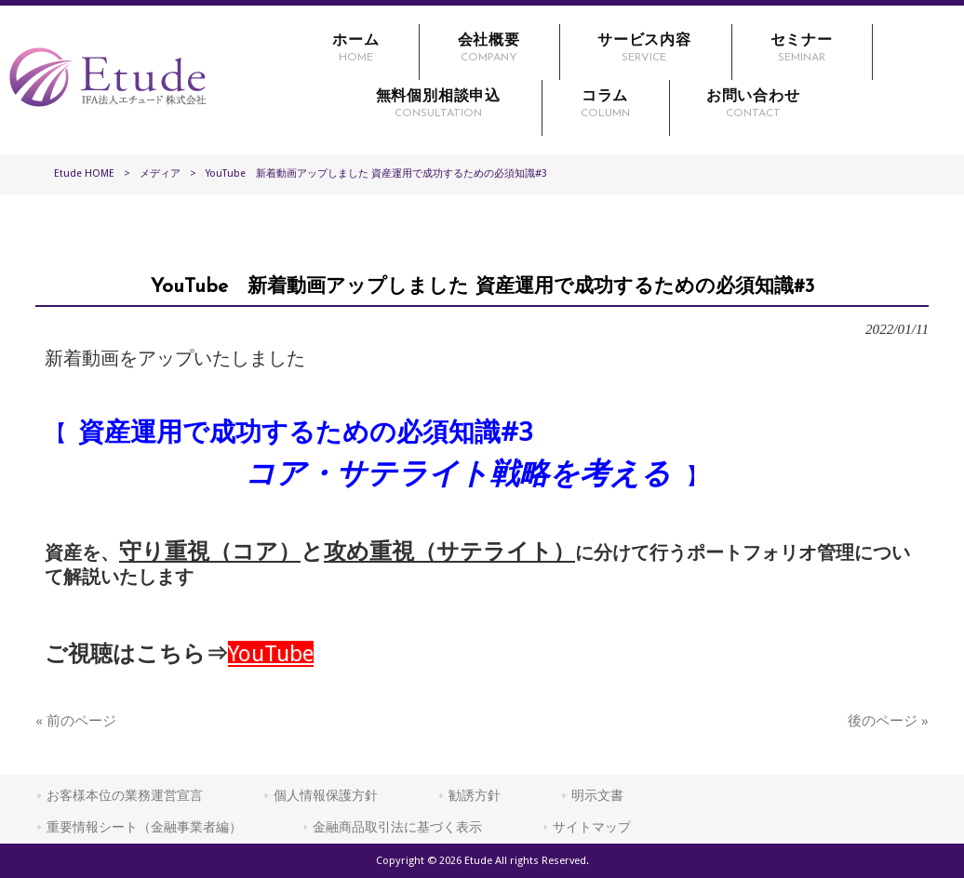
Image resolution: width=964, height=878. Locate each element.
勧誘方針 (475, 795)
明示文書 (597, 795)
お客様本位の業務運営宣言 (125, 795)
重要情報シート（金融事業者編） (144, 826)
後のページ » (888, 720)
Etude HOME (84, 173)
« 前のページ (75, 720)
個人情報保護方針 (326, 795)
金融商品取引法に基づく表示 (397, 826)
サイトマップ (592, 826)
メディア (160, 173)
